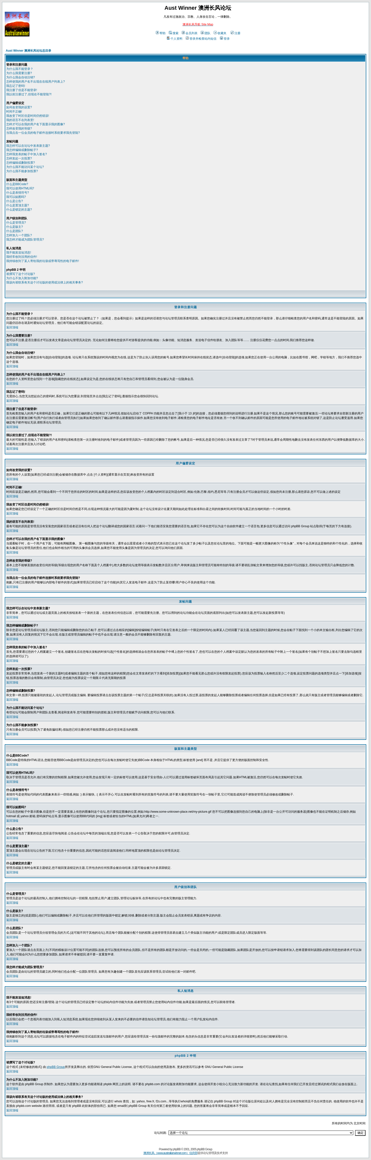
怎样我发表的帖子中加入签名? (26, 154)
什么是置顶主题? (17, 205)
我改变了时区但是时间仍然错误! (27, 116)
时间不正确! (14, 111)
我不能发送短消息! (18, 252)
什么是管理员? (16, 222)
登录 (225, 38)
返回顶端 (12, 327)
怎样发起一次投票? (19, 158)
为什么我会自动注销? (20, 77)
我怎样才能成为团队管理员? (25, 239)
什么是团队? (14, 231)
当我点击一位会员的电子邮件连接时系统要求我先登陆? (43, 132)
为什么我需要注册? (19, 73)
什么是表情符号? (17, 192)
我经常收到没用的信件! (21, 256)
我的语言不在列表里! (20, 120)
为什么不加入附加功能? (22, 278)
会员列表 (189, 33)
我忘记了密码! (15, 86)
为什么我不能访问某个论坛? (25, 167)
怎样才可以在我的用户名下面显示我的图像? (35, 124)
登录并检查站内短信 (201, 38)
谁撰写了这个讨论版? (20, 274)
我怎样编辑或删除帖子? (22, 150)
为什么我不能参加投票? (22, 171)
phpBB (177, 1149)
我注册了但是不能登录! (21, 90)
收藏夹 (220, 33)
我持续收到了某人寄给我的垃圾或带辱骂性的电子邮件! (42, 261)
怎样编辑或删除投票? (20, 162)
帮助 (161, 33)
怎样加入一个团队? (19, 235)
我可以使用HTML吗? (20, 188)
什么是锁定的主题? (19, 209)
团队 (205, 33)
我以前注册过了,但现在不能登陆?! (28, 94)
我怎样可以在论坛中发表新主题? (28, 145)
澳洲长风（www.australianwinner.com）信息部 (170, 1153)
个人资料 (175, 38)
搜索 (174, 33)
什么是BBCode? (17, 184)
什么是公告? (14, 201)
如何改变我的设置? (19, 107)
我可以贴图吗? (16, 197)
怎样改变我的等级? (19, 128)
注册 (235, 33)
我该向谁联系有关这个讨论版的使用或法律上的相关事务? (44, 282)
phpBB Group (56, 1067)
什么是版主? (14, 227)
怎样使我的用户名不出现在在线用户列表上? (35, 81)
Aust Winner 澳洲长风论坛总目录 (28, 50)
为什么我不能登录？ (19, 69)
